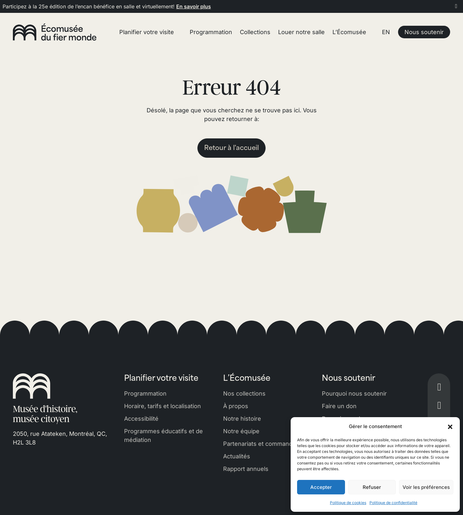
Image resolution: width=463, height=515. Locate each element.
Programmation (145, 393)
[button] (450, 426)
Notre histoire (242, 418)
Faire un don (339, 406)
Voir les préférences (426, 487)
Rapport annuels (245, 468)
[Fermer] (456, 6)
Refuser (372, 487)
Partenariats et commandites (263, 443)
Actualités (236, 456)
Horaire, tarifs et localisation (162, 406)
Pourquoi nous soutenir (354, 393)
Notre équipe (241, 431)
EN (386, 32)
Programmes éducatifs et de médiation (163, 435)
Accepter (321, 487)
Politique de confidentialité (393, 502)
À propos (235, 406)
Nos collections (244, 393)
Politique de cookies (348, 502)
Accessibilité (141, 418)
